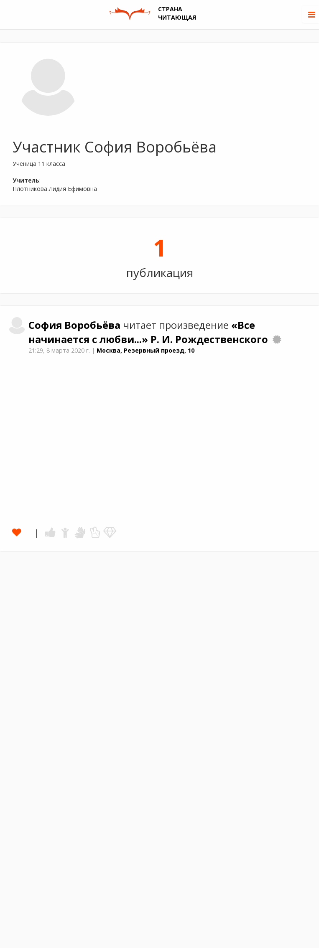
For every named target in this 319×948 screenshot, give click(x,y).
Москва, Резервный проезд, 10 (145, 350)
